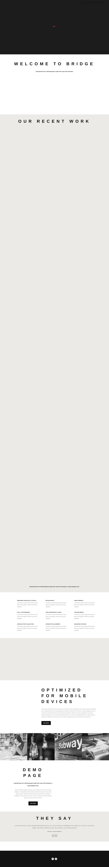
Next (56, 836)
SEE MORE (33, 803)
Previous (53, 836)
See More (46, 723)
